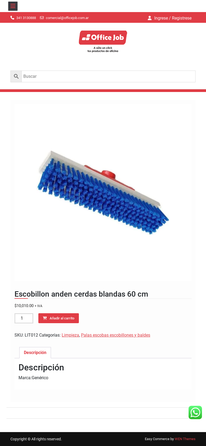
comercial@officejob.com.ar (67, 18)
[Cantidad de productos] (23, 318)
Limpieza (70, 335)
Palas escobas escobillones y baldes (115, 335)
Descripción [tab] (35, 352)
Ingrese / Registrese (173, 18)
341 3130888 (26, 18)
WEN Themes (185, 439)
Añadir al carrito (62, 318)
